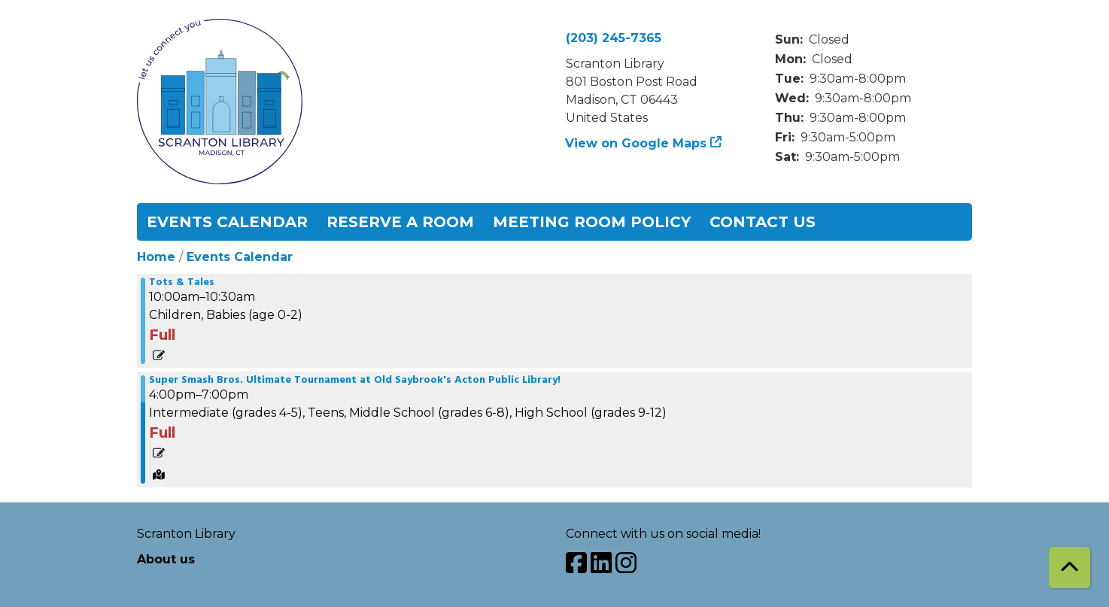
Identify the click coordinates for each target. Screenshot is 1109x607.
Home (156, 257)
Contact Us (762, 222)
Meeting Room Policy (592, 222)
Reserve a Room (400, 222)
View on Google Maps (636, 143)
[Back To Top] (1069, 567)
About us (166, 559)
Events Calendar (227, 222)
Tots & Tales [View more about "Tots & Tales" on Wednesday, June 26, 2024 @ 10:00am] (181, 283)
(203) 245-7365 (613, 38)
